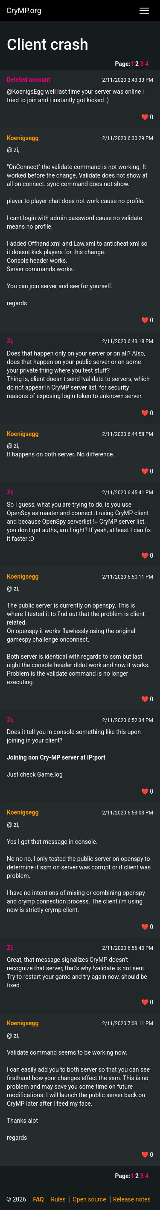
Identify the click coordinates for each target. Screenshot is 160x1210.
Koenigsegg (22, 138)
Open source (89, 1199)
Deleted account (28, 79)
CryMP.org (23, 10)
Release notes (132, 1199)
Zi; (10, 341)
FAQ (38, 1199)
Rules (58, 1199)
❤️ (147, 117)
